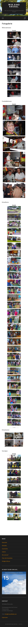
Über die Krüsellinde (7, 558)
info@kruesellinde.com (11, 614)
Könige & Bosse (6, 561)
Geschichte (5, 548)
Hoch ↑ (21, 624)
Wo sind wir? (5, 555)
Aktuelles (4, 545)
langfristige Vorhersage (14, 593)
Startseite (4, 542)
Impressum (5, 617)
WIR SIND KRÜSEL (14, 6)
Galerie (4, 551)
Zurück (14, 30)
